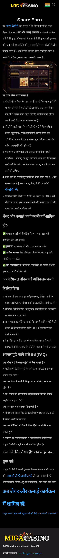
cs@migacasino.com (30, 553)
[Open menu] (6, 5)
